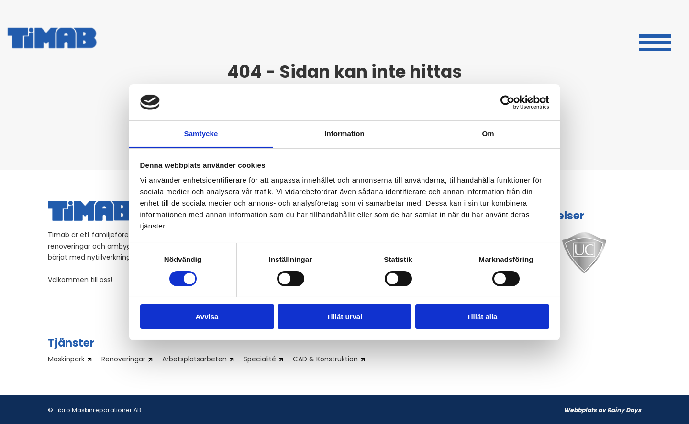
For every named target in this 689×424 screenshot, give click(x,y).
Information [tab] (344, 134)
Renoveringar (123, 360)
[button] (655, 41)
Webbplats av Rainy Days (602, 410)
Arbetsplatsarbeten (194, 360)
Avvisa (207, 317)
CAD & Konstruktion (325, 360)
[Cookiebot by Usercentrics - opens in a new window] (507, 102)
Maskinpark (66, 360)
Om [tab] (488, 134)
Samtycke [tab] (201, 134)
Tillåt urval (345, 317)
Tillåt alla (482, 317)
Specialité (260, 360)
